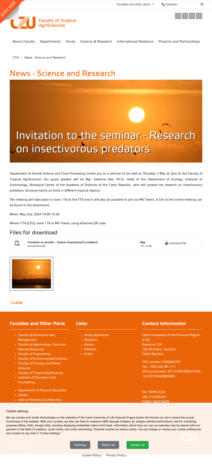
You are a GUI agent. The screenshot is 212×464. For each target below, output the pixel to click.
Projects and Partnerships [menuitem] (179, 41)
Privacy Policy (116, 455)
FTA (16, 57)
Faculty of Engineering (34, 354)
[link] (15, 12)
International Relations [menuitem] (135, 41)
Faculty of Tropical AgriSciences (40, 373)
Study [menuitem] (70, 41)
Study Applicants (96, 335)
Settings (80, 445)
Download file (177, 243)
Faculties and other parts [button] (134, 4)
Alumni (89, 344)
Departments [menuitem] (50, 41)
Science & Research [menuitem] (96, 41)
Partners (90, 349)
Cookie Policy (91, 455)
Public (88, 354)
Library (23, 395)
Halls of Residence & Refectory (40, 399)
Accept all (138, 445)
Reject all (108, 445)
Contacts (170, 4)
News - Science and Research (44, 57)
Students (90, 339)
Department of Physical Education (42, 390)
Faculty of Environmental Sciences (42, 358)
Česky (188, 4)
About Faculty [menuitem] (23, 41)
